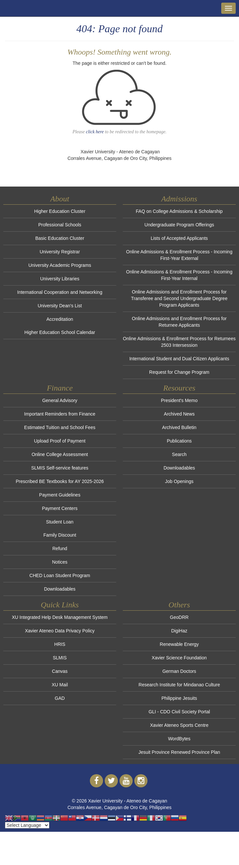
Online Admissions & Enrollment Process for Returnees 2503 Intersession (179, 342)
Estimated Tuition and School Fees (59, 427)
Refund (59, 548)
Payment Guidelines (59, 494)
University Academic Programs (59, 265)
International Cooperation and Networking (59, 292)
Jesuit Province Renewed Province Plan (179, 752)
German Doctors (179, 671)
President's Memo (179, 400)
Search (179, 454)
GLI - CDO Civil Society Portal (179, 711)
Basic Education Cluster (59, 238)
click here (95, 131)
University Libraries (59, 278)
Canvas (59, 671)
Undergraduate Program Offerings (179, 224)
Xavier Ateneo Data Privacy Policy (60, 630)
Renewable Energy (179, 644)
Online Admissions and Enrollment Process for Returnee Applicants (179, 322)
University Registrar (60, 251)
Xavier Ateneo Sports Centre (179, 725)
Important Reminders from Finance (59, 414)
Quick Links (60, 604)
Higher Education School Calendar (59, 332)
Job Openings (179, 481)
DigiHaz (179, 630)
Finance (60, 388)
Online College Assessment (60, 454)
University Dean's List (60, 305)
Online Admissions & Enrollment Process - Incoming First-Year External (179, 255)
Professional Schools (59, 224)
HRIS (59, 644)
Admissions (179, 198)
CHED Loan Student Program (59, 575)
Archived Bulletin (179, 427)
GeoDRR (179, 617)
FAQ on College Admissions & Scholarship (179, 211)
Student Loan (59, 521)
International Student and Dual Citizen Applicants (179, 358)
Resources (179, 388)
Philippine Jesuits (179, 698)
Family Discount (59, 535)
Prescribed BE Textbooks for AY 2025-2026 (60, 481)
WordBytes (179, 738)
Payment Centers (59, 508)
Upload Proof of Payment (59, 441)
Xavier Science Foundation (179, 657)
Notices (59, 562)
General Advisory (59, 400)
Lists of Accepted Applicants (179, 238)
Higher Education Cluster (60, 211)
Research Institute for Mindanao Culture (179, 684)
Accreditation (59, 319)
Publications (179, 441)
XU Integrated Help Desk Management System (60, 617)
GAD (60, 698)
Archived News (179, 414)
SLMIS (59, 657)
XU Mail (60, 684)
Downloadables (60, 589)
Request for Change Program (179, 372)
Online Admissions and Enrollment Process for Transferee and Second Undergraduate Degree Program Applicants (179, 298)
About (59, 198)
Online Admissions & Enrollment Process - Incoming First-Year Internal (179, 275)
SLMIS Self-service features (60, 468)
